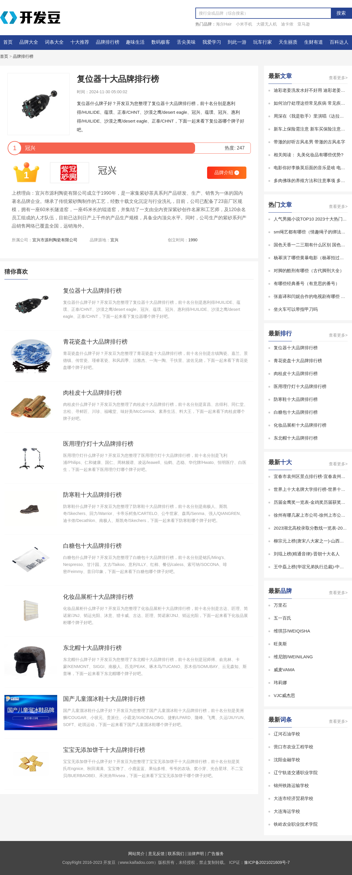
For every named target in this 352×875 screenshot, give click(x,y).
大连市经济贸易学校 (293, 798)
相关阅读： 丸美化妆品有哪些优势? (308, 154)
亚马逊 (303, 24)
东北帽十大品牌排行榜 (296, 437)
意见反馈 (156, 853)
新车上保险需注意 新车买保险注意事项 (312, 128)
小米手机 (244, 24)
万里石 (280, 605)
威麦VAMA (284, 669)
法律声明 (195, 853)
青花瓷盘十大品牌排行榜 (298, 360)
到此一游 (237, 42)
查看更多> (338, 77)
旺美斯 (280, 643)
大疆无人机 (266, 24)
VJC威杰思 (284, 695)
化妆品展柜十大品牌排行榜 (300, 425)
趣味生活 (135, 42)
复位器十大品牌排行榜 (296, 347)
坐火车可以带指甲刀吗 (296, 309)
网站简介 (136, 853)
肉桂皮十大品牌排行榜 (296, 373)
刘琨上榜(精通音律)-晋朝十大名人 (307, 553)
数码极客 (160, 42)
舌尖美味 (186, 42)
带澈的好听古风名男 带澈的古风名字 (309, 141)
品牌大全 (28, 42)
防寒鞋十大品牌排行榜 (296, 399)
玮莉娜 (280, 682)
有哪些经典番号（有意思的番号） (307, 283)
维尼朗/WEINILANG (293, 656)
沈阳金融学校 (287, 759)
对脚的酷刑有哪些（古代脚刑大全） (309, 270)
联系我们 (176, 853)
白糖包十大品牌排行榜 (296, 412)
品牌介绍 (226, 172)
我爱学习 (211, 42)
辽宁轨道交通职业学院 (296, 772)
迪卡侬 (287, 24)
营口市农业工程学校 (293, 746)
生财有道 (313, 42)
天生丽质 (288, 42)
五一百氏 (282, 617)
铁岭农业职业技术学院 (296, 824)
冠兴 (107, 170)
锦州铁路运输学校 (291, 785)
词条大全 (54, 42)
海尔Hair (224, 24)
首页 (8, 42)
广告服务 (215, 853)
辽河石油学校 (287, 733)
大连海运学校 (287, 811)
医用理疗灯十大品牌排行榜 (300, 386)
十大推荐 (79, 42)
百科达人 (339, 42)
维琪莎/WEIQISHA (292, 630)
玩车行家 (262, 42)
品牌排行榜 (107, 42)
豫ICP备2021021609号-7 (267, 862)
